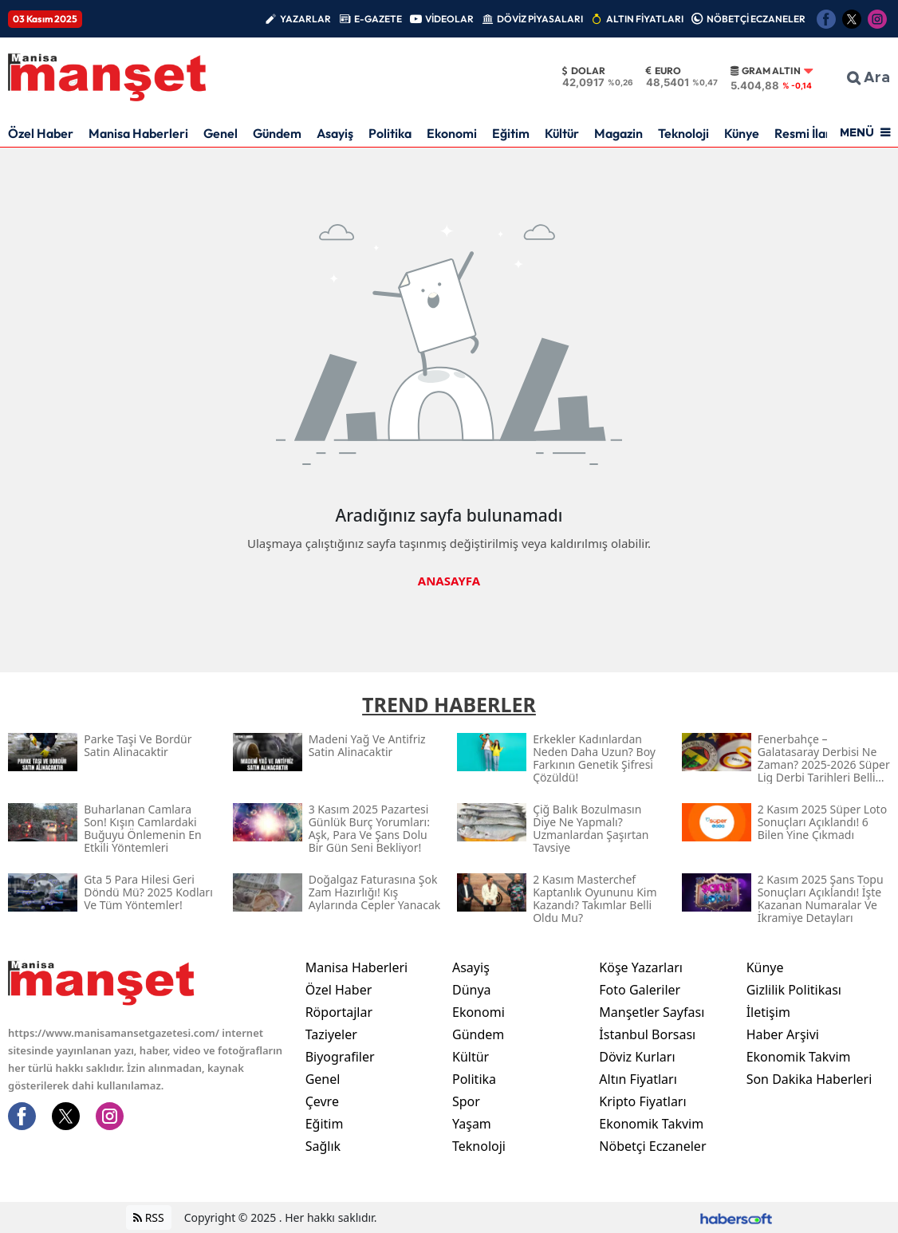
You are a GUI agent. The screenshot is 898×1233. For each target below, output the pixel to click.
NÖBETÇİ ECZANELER (756, 19)
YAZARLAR (305, 19)
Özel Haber (40, 133)
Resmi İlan (803, 133)
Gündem (277, 133)
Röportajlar (338, 1012)
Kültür (562, 133)
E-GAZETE (378, 19)
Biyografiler (340, 1057)
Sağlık (323, 1146)
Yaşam (471, 1124)
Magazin (618, 133)
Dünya (471, 990)
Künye (741, 133)
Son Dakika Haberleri (809, 1079)
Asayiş (335, 133)
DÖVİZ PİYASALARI (540, 19)
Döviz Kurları (637, 1057)
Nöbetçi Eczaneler (652, 1146)
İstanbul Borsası (647, 1034)
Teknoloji (683, 133)
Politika (390, 133)
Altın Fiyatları (638, 1079)
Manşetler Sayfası (651, 1012)
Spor (466, 1101)
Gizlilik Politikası (793, 990)
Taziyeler (331, 1034)
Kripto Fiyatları (642, 1101)
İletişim (768, 1012)
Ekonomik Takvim (651, 1124)
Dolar (583, 71)
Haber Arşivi (782, 1034)
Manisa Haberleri (138, 133)
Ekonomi (452, 133)
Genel (220, 133)
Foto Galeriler (639, 990)
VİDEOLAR (449, 19)
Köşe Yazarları (641, 967)
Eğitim (511, 133)
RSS (148, 1217)
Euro (663, 71)
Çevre (322, 1101)
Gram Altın (766, 71)
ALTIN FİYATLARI (644, 19)
